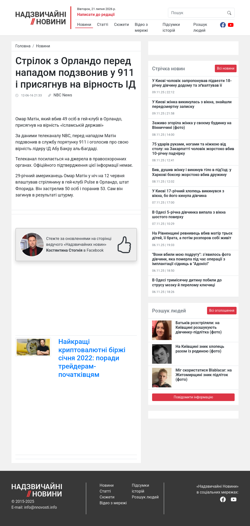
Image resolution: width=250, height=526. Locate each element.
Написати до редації (96, 14)
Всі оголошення (221, 310)
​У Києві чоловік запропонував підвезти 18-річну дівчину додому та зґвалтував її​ (192, 83)
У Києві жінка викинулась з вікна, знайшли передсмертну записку (192, 104)
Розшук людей (200, 27)
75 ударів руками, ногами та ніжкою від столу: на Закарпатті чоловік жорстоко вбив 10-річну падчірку (193, 149)
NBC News (62, 95)
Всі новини (225, 68)
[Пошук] (196, 12)
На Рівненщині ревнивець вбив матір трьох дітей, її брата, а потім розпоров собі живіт (192, 235)
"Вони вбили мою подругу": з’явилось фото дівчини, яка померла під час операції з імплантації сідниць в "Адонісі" (191, 259)
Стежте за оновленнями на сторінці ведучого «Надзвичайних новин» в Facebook (78, 244)
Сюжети (121, 24)
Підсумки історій (171, 27)
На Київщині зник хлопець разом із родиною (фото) (200, 348)
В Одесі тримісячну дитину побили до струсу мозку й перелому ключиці (187, 282)
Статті (102, 24)
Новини (84, 24)
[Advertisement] (76, 299)
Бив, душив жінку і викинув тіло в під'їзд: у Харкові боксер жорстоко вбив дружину (191, 172)
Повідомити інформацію (193, 397)
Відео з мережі (141, 27)
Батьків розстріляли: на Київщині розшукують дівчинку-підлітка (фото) (199, 327)
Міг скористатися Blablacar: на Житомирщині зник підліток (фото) (204, 375)
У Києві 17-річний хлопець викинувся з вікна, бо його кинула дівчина (188, 193)
